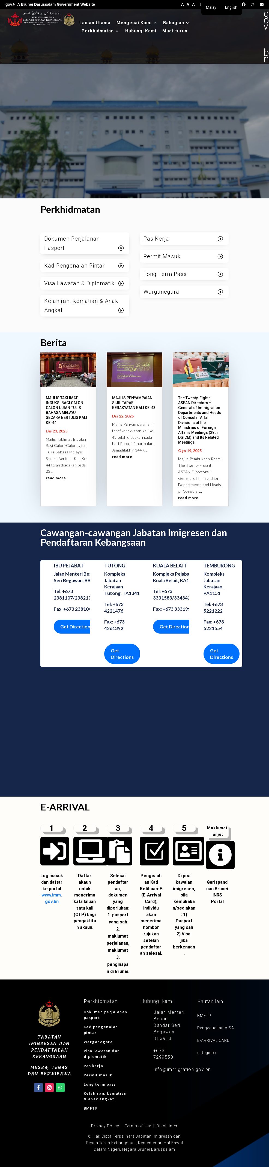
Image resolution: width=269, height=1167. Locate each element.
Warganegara (161, 291)
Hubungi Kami (140, 31)
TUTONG (114, 566)
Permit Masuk (162, 256)
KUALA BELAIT (170, 566)
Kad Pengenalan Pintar (74, 265)
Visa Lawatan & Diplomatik (79, 283)
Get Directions (76, 626)
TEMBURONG (219, 566)
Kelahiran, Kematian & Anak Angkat (81, 306)
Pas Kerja (156, 238)
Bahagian (173, 23)
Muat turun (174, 31)
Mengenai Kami (134, 23)
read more (56, 477)
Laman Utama (94, 23)
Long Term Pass (165, 274)
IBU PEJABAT (69, 566)
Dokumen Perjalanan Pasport (72, 243)
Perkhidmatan (98, 31)
